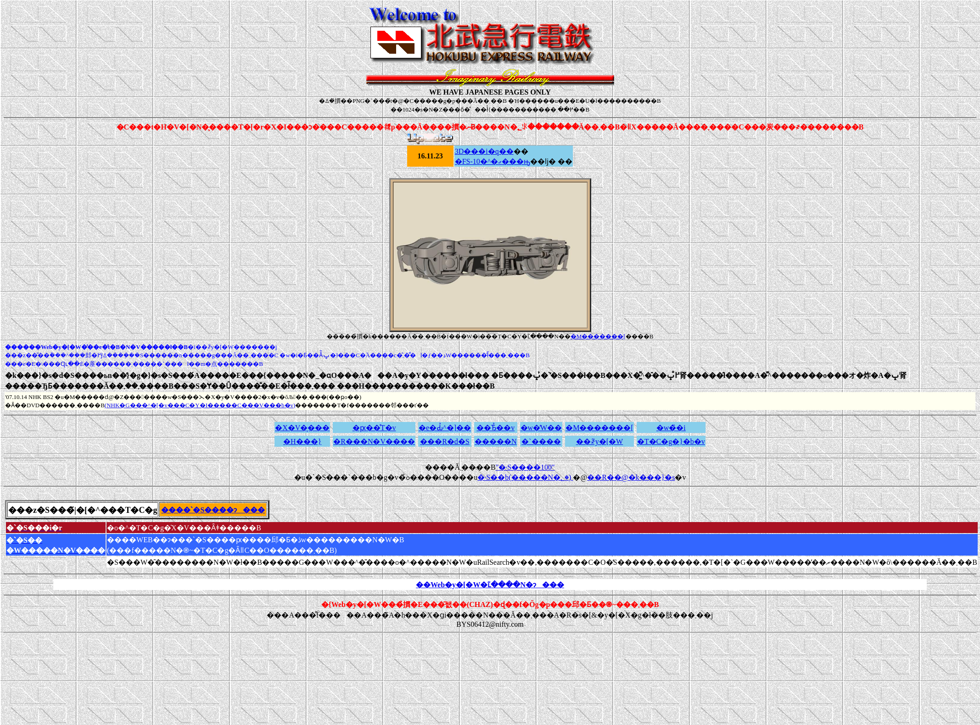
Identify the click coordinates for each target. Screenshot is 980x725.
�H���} (302, 441)
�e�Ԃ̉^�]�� (445, 428)
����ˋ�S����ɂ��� (213, 510)
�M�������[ (598, 336)
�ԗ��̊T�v (374, 428)
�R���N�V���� (374, 441)
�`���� (540, 441)
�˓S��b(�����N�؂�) (525, 477)
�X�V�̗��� (302, 428)
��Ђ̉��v (495, 428)
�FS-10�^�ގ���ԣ (493, 161)
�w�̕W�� (541, 428)
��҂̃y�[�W (599, 441)
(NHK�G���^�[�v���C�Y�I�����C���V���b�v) (200, 405)
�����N (496, 441)
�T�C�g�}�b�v (671, 441)
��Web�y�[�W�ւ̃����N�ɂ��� (490, 585)
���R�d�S (445, 441)
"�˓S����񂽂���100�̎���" (525, 467)
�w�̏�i (671, 428)
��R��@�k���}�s (631, 477)
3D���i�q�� (484, 151)
